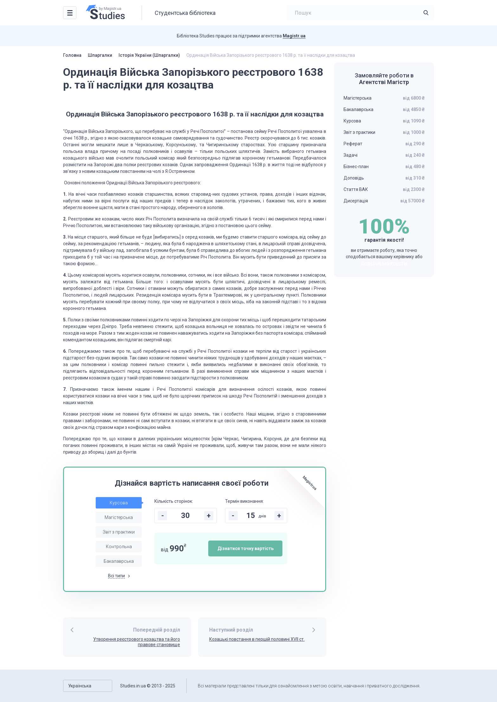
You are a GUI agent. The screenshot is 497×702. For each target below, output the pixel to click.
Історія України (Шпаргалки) (149, 55)
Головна (72, 55)
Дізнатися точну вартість (245, 548)
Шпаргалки (100, 55)
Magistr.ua (294, 35)
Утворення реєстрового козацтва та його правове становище (136, 642)
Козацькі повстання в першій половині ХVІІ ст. (257, 639)
